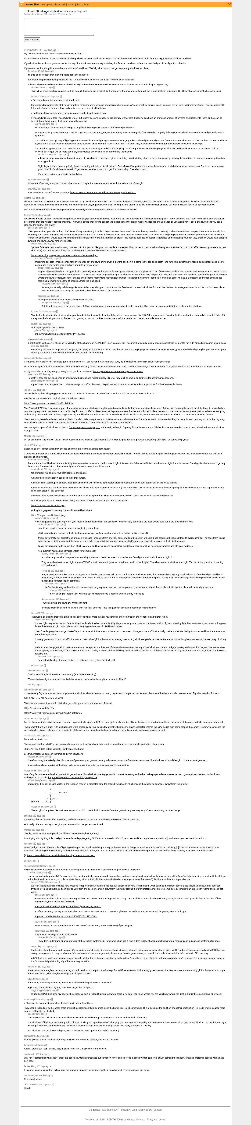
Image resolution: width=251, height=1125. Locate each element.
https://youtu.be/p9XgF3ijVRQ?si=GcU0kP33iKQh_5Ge (160, 439)
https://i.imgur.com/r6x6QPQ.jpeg (48, 505)
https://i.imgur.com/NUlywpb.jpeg (48, 515)
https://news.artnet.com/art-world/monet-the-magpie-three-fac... (103, 192)
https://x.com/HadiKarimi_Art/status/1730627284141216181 (66, 916)
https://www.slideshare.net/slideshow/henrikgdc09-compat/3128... (61, 855)
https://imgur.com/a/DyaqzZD (85, 427)
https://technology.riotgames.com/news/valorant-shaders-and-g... (64, 255)
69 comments (64, 14)
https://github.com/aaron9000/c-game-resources (118, 371)
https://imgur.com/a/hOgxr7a (39, 708)
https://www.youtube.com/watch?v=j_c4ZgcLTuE (72, 777)
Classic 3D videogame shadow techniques (51, 11)
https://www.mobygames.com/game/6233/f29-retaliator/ (53, 713)
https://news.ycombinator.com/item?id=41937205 (60, 334)
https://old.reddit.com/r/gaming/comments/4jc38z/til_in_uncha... (68, 906)
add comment (32, 39)
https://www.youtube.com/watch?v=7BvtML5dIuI (49, 403)
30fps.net (81, 11)
